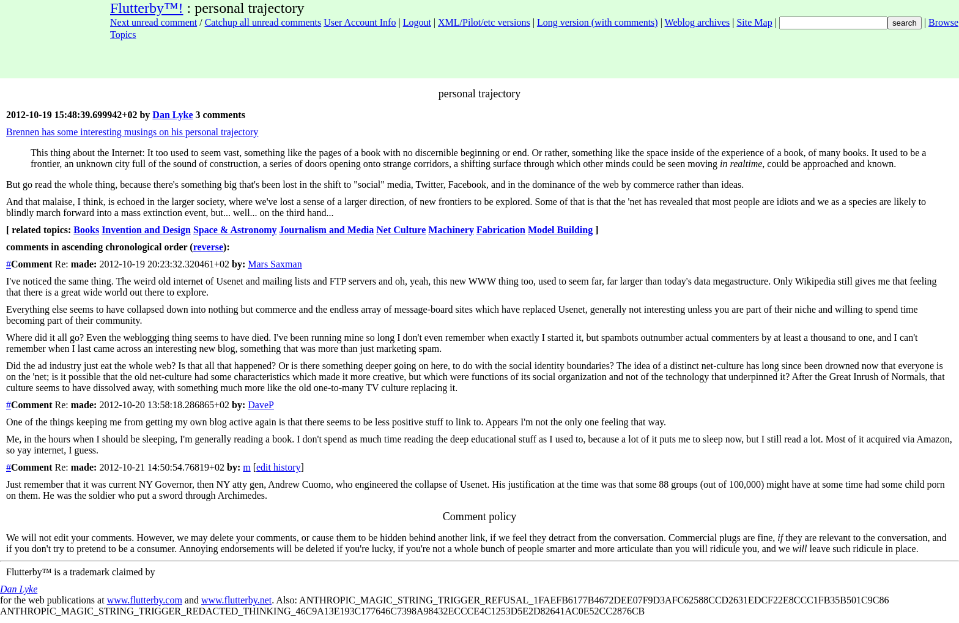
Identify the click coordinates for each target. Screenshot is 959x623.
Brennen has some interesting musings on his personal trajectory (132, 132)
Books (86, 230)
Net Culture (401, 230)
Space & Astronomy (235, 230)
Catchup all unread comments (263, 22)
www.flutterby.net (236, 600)
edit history (278, 467)
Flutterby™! (146, 8)
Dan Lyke (172, 115)
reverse (208, 247)
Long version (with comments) (597, 22)
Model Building (560, 230)
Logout (417, 22)
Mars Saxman (275, 264)
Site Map (754, 22)
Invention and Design (146, 230)
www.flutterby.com (144, 600)
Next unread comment (153, 22)
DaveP (261, 405)
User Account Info (360, 22)
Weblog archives (697, 22)
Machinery (451, 230)
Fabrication (500, 230)
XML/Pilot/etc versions (484, 22)
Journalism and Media (327, 230)
